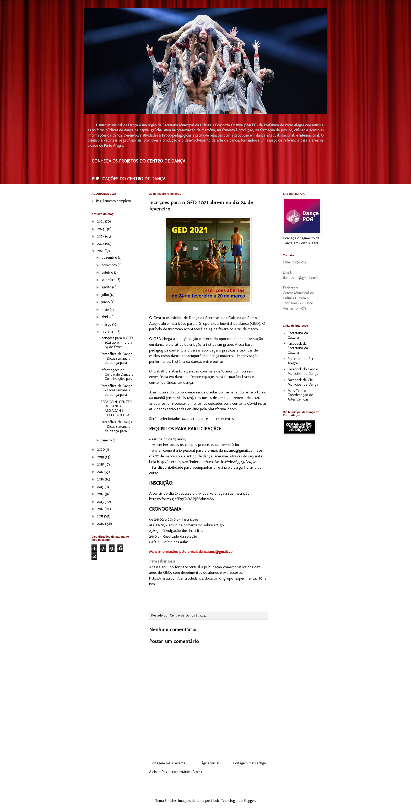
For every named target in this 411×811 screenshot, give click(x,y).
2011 (100, 516)
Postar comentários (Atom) (182, 772)
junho (106, 302)
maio (105, 309)
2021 (101, 251)
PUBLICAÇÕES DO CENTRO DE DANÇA (128, 178)
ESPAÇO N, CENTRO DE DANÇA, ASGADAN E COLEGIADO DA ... (117, 408)
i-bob (215, 800)
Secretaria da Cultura (298, 335)
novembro (109, 265)
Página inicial (209, 763)
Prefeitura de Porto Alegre (302, 360)
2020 (101, 449)
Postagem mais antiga (249, 763)
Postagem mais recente (167, 763)
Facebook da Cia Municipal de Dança (303, 382)
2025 (101, 221)
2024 (101, 229)
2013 (101, 501)
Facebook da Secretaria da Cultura (298, 348)
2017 (100, 471)
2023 (101, 236)
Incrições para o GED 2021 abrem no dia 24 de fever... (117, 342)
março (106, 324)
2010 (101, 523)
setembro (108, 280)
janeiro (107, 440)
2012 (101, 509)
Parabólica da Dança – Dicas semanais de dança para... (116, 358)
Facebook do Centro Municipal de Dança (303, 371)
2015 (101, 486)
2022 (101, 243)
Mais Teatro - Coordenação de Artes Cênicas (300, 395)
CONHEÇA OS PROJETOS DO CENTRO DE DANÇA (138, 161)
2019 (101, 457)
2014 (101, 494)
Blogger (249, 800)
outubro (107, 272)
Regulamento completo (113, 201)
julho (105, 295)
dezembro (109, 257)
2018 (101, 464)
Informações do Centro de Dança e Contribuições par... (117, 374)
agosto (106, 287)
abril (105, 317)
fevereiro (108, 331)
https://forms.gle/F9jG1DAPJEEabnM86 (181, 498)
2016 (101, 479)
